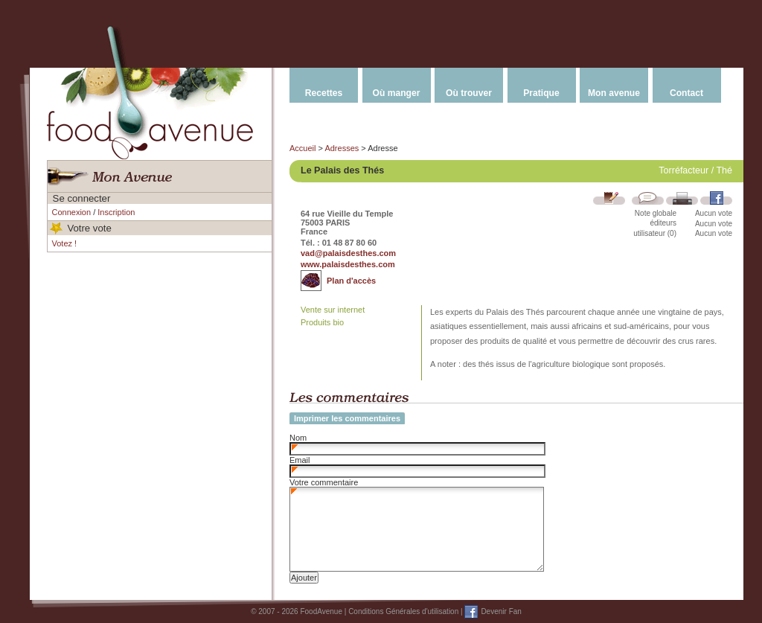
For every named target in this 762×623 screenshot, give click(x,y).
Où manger (396, 93)
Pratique (541, 93)
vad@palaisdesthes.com (348, 253)
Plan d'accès (351, 280)
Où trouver (469, 93)
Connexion (72, 212)
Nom (298, 437)
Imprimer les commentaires (347, 418)
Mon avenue (614, 93)
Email (299, 460)
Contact (686, 93)
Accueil (302, 148)
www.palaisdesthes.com (348, 264)
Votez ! (64, 243)
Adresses (341, 148)
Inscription (116, 212)
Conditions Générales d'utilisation (403, 611)
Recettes (323, 93)
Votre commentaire (323, 482)
